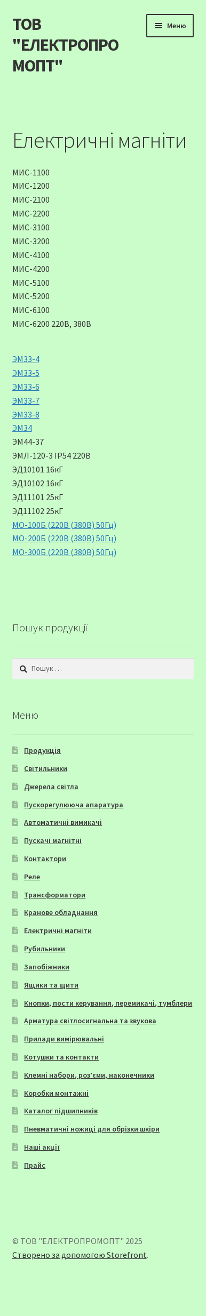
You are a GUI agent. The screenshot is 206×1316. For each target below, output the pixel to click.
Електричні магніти (58, 930)
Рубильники (44, 948)
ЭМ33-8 (25, 414)
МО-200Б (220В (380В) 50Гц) (64, 538)
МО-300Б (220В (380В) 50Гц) (64, 552)
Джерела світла (51, 786)
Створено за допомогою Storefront (79, 1254)
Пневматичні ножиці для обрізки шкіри (92, 1129)
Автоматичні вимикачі (63, 822)
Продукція (42, 750)
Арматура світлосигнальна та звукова (90, 1020)
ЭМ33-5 (25, 372)
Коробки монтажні (56, 1093)
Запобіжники (46, 967)
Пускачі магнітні (53, 840)
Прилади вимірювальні (64, 1039)
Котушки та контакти (61, 1057)
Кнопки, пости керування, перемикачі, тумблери (108, 1003)
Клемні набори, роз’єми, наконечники (89, 1075)
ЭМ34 (22, 427)
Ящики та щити (51, 985)
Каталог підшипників (61, 1111)
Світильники (45, 768)
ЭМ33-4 (25, 359)
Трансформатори (54, 895)
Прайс (34, 1165)
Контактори (45, 858)
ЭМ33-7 (25, 400)
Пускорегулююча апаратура (73, 804)
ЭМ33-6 (25, 386)
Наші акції (42, 1147)
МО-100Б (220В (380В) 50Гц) (64, 524)
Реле (32, 876)
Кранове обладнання (61, 912)
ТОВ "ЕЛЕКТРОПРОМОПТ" (65, 44)
